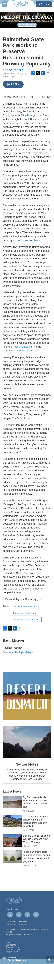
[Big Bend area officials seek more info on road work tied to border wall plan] (12, 802)
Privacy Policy (12, 952)
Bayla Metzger (15, 69)
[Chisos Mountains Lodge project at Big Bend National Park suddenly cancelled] (12, 821)
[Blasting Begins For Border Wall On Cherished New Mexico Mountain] (12, 840)
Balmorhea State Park (24, 613)
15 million (26, 115)
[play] (4, 958)
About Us (10, 943)
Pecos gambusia (22, 346)
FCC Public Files (13, 950)
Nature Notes (27, 764)
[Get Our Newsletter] (27, 696)
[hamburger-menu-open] (4, 4)
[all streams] (50, 959)
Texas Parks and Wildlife (26, 619)
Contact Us (11, 945)
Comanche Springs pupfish (18, 350)
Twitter (37, 240)
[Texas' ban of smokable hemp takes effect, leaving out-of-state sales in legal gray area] (12, 856)
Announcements (13, 947)
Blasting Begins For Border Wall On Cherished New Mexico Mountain (37, 839)
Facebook (22, 240)
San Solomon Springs (24, 606)
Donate (45, 4)
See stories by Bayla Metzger (18, 652)
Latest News (12, 791)
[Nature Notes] (27, 742)
